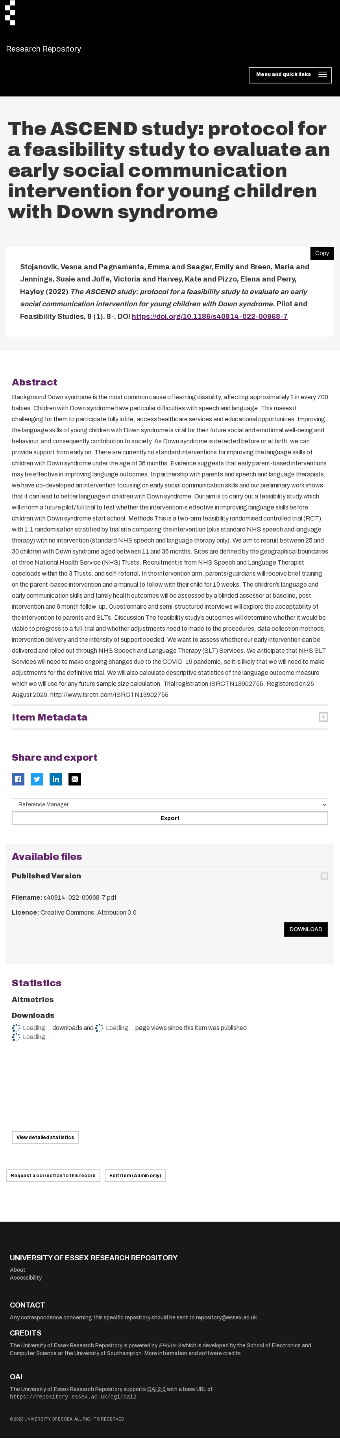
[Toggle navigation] (290, 80)
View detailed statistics (45, 1142)
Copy (319, 256)
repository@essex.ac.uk (226, 1322)
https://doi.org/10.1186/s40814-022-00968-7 (210, 321)
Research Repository (61, 51)
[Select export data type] (170, 810)
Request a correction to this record (53, 1180)
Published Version (46, 881)
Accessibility (26, 1283)
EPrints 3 (170, 1351)
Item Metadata (50, 722)
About (18, 1275)
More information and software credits (192, 1358)
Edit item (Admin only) (135, 1180)
